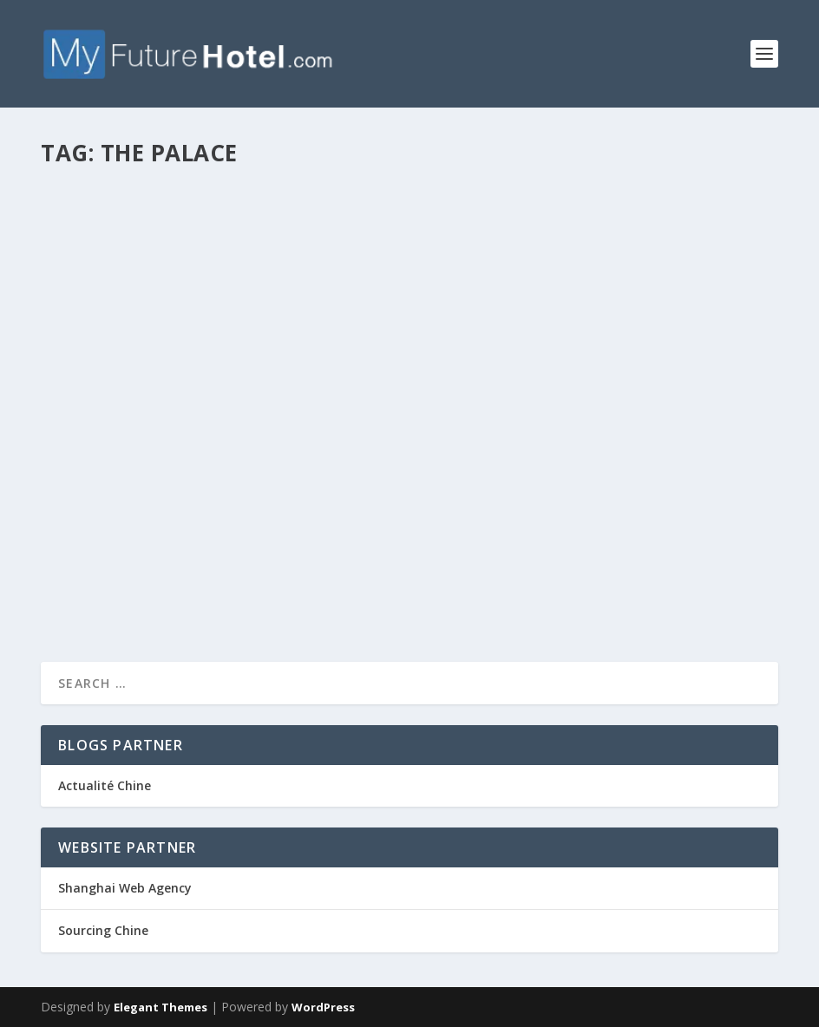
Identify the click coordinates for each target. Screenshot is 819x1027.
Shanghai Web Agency (125, 888)
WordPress (323, 1007)
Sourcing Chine (103, 930)
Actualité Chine (104, 785)
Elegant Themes (160, 1007)
